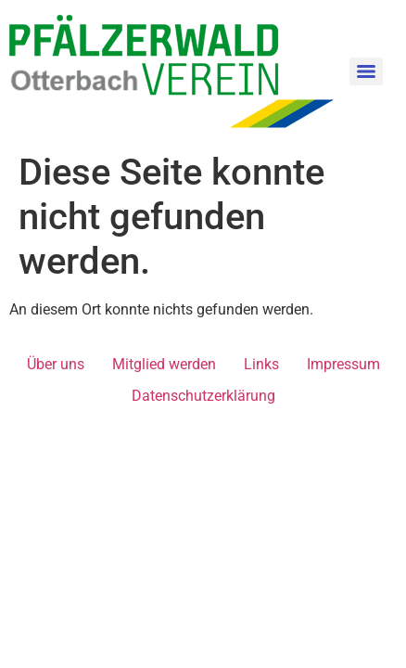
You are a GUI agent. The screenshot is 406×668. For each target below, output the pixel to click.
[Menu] (366, 71)
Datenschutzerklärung (203, 396)
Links (261, 364)
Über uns (55, 364)
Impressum (343, 364)
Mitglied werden (164, 364)
